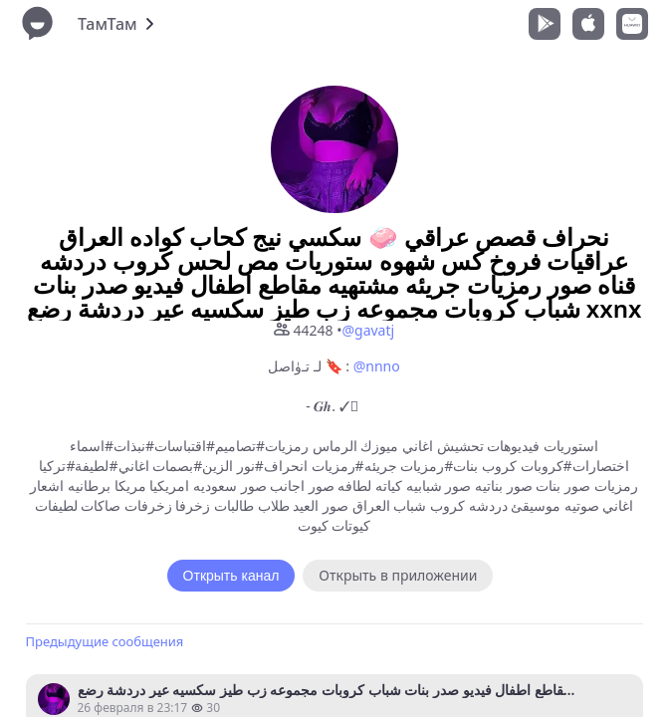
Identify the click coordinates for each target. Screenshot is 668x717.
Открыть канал (231, 576)
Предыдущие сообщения (105, 641)
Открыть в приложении (398, 575)
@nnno (376, 366)
